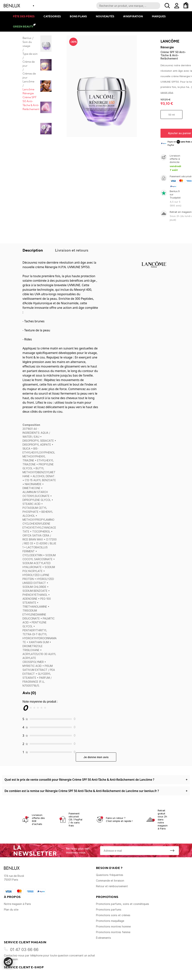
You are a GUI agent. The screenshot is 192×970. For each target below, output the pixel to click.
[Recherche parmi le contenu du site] (128, 5)
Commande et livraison (110, 880)
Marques (159, 16)
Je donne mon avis (96, 757)
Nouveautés (105, 16)
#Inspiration (133, 16)
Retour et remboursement (112, 886)
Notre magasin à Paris (17, 903)
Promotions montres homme (113, 926)
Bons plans (78, 16)
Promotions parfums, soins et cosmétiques (122, 903)
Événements (103, 937)
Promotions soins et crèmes (113, 915)
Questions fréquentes (109, 874)
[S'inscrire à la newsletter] (172, 850)
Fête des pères (23, 16)
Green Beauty (23, 26)
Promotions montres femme (113, 932)
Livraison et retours (71, 250)
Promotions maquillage (110, 920)
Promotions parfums (108, 909)
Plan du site (11, 909)
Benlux (26, 38)
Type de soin (30, 54)
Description (33, 250)
